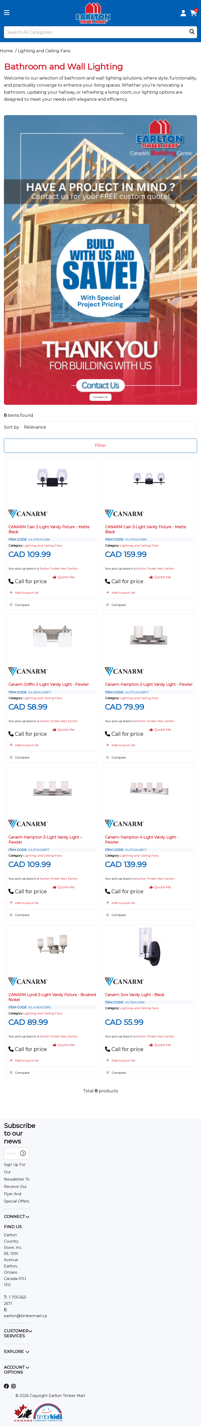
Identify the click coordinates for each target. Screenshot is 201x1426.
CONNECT (14, 1216)
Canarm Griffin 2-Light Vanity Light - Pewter (48, 684)
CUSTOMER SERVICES (16, 1333)
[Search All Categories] (100, 32)
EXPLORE (14, 1351)
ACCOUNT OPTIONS (14, 1370)
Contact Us (100, 397)
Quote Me (64, 577)
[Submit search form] (191, 32)
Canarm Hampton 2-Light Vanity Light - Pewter (149, 684)
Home (6, 50)
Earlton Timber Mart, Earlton (59, 568)
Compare (18, 605)
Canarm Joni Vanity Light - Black (134, 994)
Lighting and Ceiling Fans (44, 50)
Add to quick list (23, 592)
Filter (100, 445)
